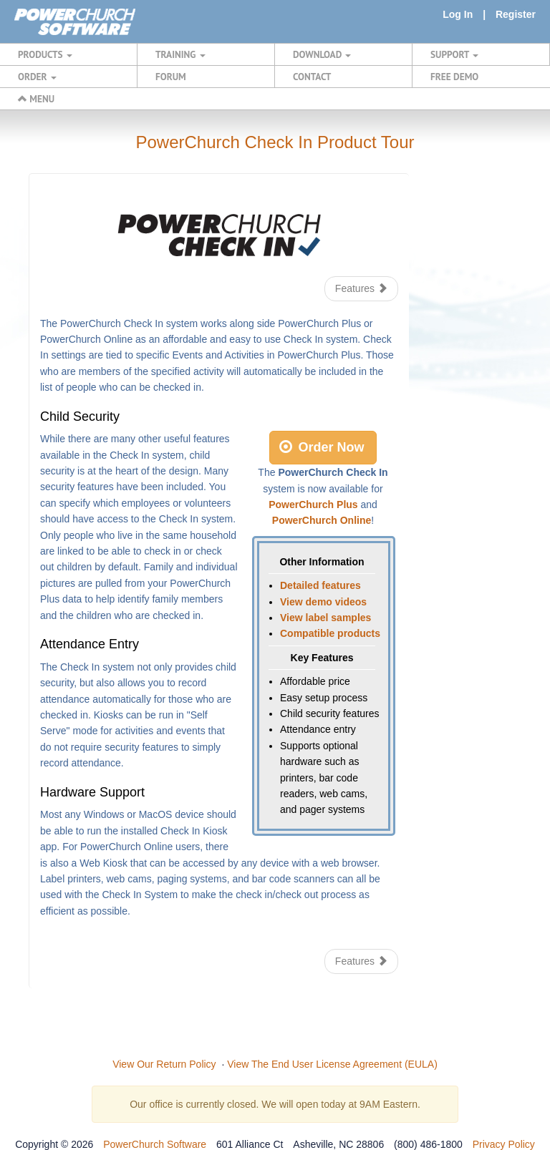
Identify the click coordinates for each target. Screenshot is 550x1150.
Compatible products (330, 633)
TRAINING (180, 54)
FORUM (170, 76)
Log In (458, 14)
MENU (36, 98)
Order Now (321, 447)
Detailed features (320, 585)
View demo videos (323, 602)
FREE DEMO (454, 76)
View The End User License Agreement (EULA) (332, 1064)
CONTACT (312, 76)
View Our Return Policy (164, 1064)
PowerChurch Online (321, 520)
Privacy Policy (504, 1144)
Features (361, 288)
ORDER (37, 76)
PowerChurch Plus (313, 504)
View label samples (325, 617)
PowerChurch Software (154, 1144)
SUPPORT (454, 54)
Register (516, 14)
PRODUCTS (45, 54)
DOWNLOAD (322, 54)
